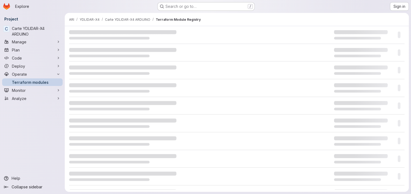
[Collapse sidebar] (32, 187)
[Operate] (32, 74)
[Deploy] (32, 66)
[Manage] (32, 42)
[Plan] (32, 50)
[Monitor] (32, 90)
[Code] (32, 58)
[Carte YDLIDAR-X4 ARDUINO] (32, 31)
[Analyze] (32, 98)
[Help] (32, 178)
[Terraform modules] (32, 82)
